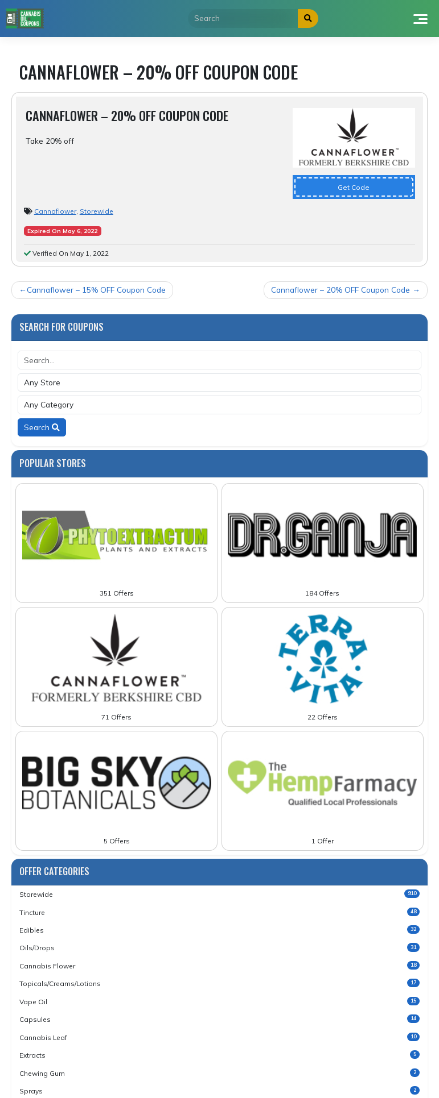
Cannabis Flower (219, 965)
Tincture (219, 912)
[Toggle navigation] (420, 18)
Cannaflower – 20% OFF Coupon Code (340, 289)
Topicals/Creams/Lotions (219, 983)
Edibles (219, 929)
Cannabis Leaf (219, 1037)
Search (42, 427)
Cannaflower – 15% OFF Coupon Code (96, 289)
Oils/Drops (219, 947)
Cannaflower (55, 211)
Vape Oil (219, 1001)
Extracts (219, 1054)
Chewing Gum (219, 1073)
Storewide (96, 211)
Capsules (219, 1019)
